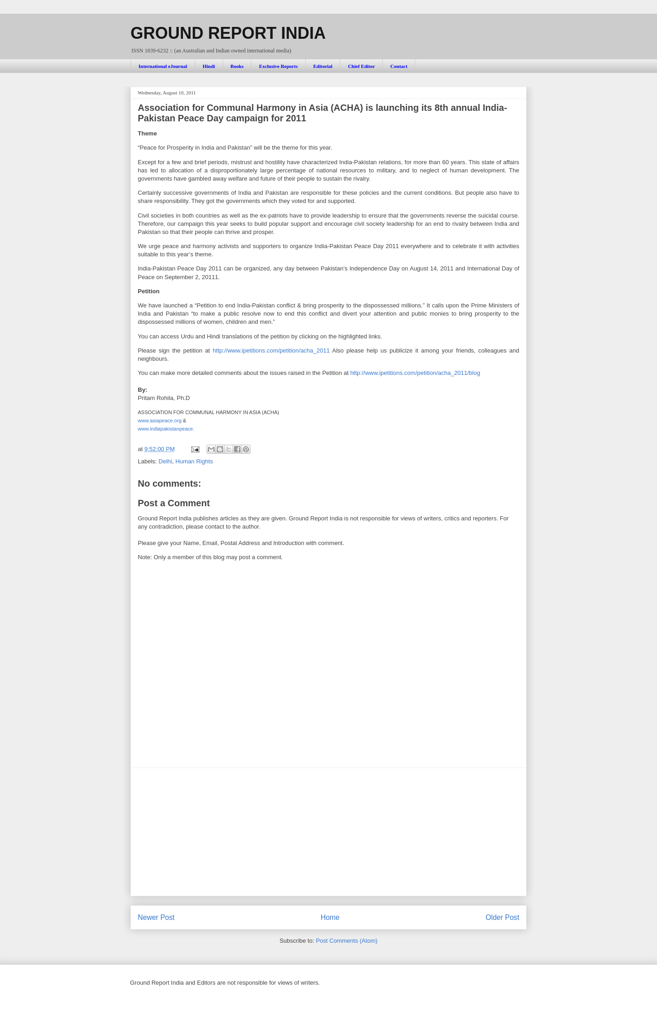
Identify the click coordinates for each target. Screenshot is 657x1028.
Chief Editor (361, 66)
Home (330, 917)
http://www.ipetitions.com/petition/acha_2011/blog (415, 372)
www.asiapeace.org (160, 420)
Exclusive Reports (278, 66)
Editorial (322, 66)
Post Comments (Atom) (346, 940)
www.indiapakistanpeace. (166, 428)
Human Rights (194, 461)
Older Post (502, 917)
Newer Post (156, 917)
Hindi (209, 66)
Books (237, 66)
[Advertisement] (328, 832)
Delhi (165, 461)
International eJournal (163, 66)
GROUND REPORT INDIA (228, 33)
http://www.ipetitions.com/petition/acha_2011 (271, 350)
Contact (399, 66)
